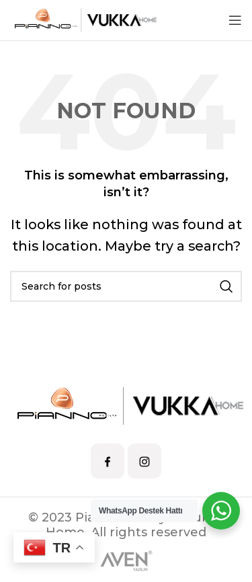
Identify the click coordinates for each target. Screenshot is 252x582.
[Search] (126, 286)
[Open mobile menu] (235, 20)
